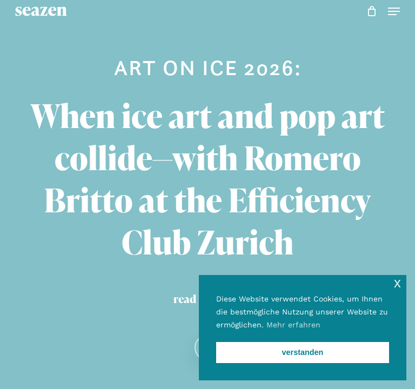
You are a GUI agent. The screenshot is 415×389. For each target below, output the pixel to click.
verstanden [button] (303, 352)
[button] (394, 11)
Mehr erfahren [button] (293, 324)
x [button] (397, 283)
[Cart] (372, 11)
